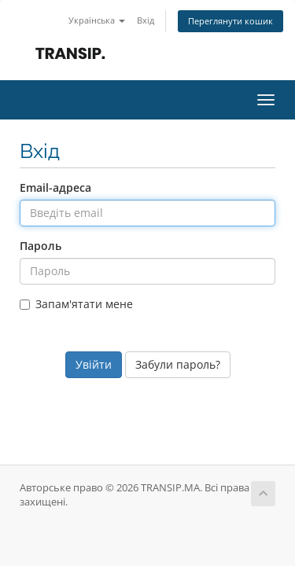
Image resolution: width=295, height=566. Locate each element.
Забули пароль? (177, 364)
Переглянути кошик (230, 21)
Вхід (145, 20)
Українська (96, 20)
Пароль (40, 245)
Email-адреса (55, 187)
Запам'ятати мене (76, 303)
